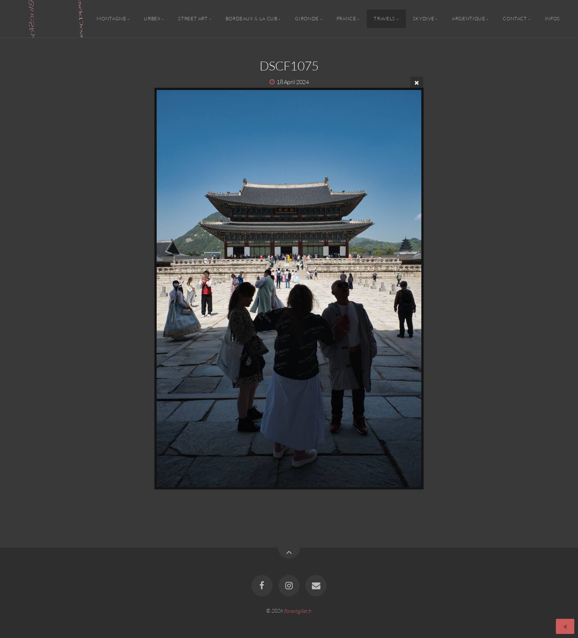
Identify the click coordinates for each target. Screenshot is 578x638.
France (346, 19)
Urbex (152, 19)
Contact (515, 19)
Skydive (423, 19)
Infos (552, 19)
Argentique (468, 19)
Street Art (193, 19)
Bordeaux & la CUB (252, 19)
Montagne (111, 19)
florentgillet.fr (298, 610)
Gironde (306, 19)
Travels (384, 19)
